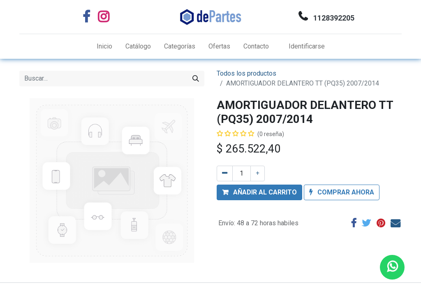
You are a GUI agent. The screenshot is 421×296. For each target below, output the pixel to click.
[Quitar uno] (225, 173)
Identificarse (307, 46)
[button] (259, 192)
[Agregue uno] (257, 173)
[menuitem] (104, 46)
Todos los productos (246, 73)
